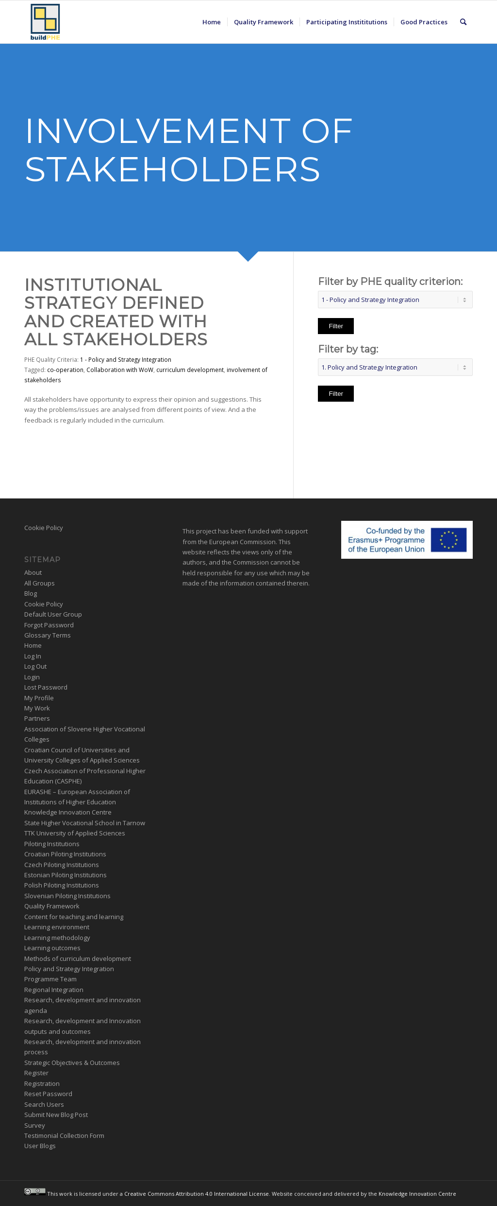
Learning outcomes (52, 947)
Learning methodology (57, 937)
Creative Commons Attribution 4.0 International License (196, 1193)
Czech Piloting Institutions (61, 864)
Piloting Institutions (52, 843)
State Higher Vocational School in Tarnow (84, 822)
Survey (34, 1125)
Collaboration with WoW (119, 369)
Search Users (44, 1104)
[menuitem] (211, 21)
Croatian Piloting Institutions (65, 854)
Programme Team (50, 979)
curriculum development (190, 369)
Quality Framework (52, 906)
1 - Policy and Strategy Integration (125, 359)
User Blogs (40, 1145)
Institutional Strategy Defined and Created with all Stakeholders (116, 312)
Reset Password (48, 1093)
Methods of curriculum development (77, 958)
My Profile (39, 697)
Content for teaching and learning (73, 916)
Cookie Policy (43, 527)
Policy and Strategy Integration (69, 968)
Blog (30, 593)
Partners (37, 718)
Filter (336, 326)
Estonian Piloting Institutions (65, 874)
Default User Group (53, 614)
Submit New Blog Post (56, 1114)
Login (32, 677)
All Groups (39, 583)
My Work (37, 708)
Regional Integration (53, 989)
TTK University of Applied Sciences (74, 833)
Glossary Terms (47, 635)
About (33, 572)
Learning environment (56, 926)
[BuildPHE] (45, 21)
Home (33, 645)
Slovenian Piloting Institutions (67, 895)
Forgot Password (49, 625)
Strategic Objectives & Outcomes (72, 1062)
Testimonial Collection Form (64, 1135)
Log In (32, 656)
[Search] (463, 21)
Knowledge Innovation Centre (68, 812)
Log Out (35, 666)
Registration (42, 1083)
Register (36, 1072)
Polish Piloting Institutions (61, 885)
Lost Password (45, 687)
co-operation (65, 369)
